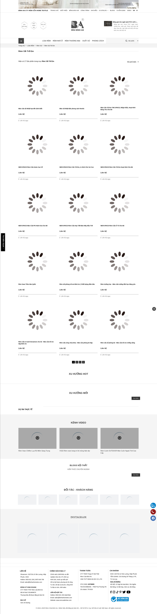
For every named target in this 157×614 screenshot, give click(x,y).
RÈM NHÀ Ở (58, 41)
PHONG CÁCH (98, 41)
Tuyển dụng (120, 10)
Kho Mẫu (94, 10)
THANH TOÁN (85, 571)
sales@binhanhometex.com (63, 597)
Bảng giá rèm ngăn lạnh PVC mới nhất (125, 22)
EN (134, 10)
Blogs (112, 10)
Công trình (85, 10)
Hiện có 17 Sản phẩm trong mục (36, 61)
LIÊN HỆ (23, 571)
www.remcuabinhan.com (63, 600)
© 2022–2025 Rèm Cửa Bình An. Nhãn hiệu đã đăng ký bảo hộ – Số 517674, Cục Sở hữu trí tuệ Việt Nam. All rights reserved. (78, 608)
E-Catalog (103, 10)
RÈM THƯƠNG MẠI (72, 41)
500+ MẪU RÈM (24, 25)
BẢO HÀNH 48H (33, 25)
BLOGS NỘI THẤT (78, 465)
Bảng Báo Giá (74, 10)
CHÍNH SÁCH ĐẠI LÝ (57, 571)
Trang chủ (54, 10)
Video (129, 10)
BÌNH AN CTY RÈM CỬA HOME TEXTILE (33, 10)
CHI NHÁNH (114, 571)
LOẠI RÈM (46, 41)
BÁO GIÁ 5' (43, 25)
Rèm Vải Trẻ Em (26, 51)
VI (137, 10)
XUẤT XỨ (86, 41)
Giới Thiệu (63, 10)
